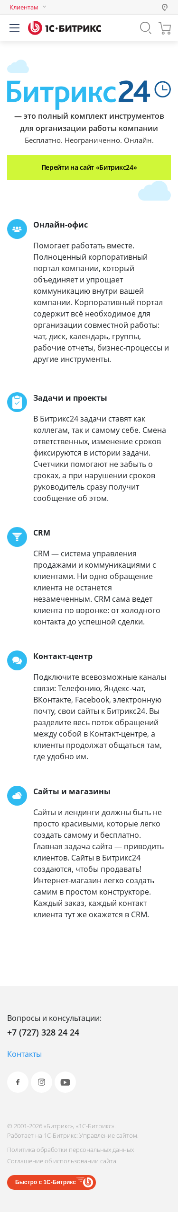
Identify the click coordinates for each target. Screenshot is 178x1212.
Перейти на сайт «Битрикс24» (89, 167)
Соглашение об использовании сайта (61, 1161)
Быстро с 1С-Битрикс (45, 1182)
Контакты (24, 1054)
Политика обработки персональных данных (70, 1149)
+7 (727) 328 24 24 (43, 1032)
